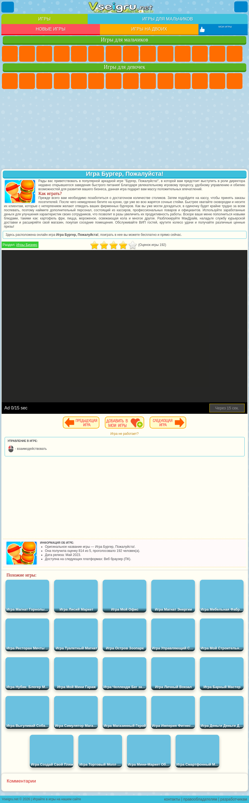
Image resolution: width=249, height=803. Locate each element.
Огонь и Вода (44, 81)
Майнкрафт (113, 54)
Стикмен (183, 54)
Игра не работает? (124, 434)
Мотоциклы (165, 54)
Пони (10, 81)
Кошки (183, 81)
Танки (62, 54)
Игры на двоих (149, 29)
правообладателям (200, 799)
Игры (44, 19)
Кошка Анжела (148, 81)
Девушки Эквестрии (27, 81)
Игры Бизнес (26, 245)
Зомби (79, 54)
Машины (131, 54)
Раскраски (131, 81)
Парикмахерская (217, 81)
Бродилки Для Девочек (113, 81)
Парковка (10, 54)
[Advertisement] (124, 129)
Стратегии (44, 54)
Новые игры (51, 29)
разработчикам (233, 799)
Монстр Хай (96, 81)
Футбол (27, 54)
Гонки (234, 54)
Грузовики (200, 54)
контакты (172, 799)
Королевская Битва (96, 54)
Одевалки (200, 81)
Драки (217, 54)
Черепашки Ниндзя (148, 54)
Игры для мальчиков (167, 19)
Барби (62, 81)
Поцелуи (234, 81)
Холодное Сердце (165, 81)
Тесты (79, 81)
